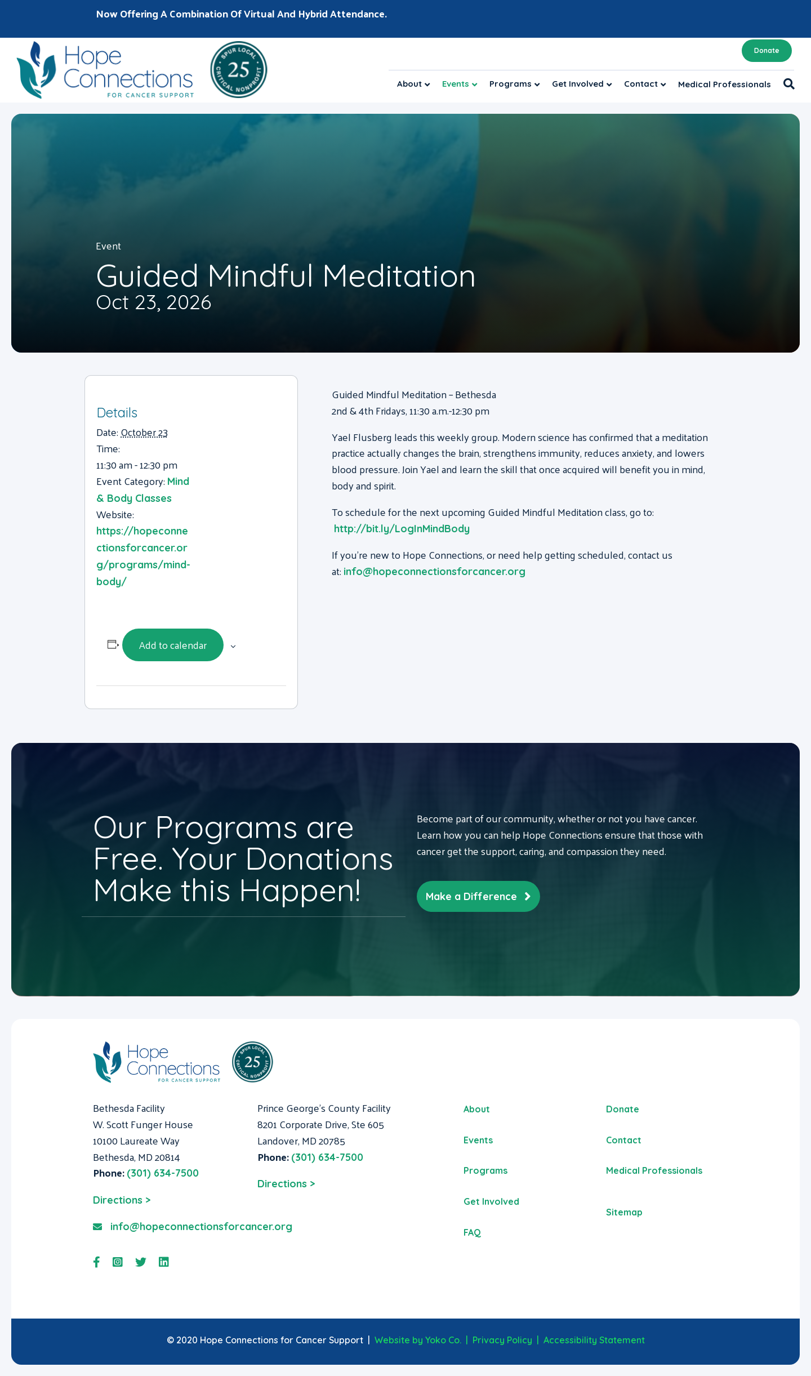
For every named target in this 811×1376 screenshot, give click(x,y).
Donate (766, 50)
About (409, 83)
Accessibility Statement (594, 1340)
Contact (641, 83)
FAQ (472, 1232)
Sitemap (624, 1212)
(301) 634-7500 (163, 1172)
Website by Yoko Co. (418, 1340)
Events (455, 83)
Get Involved (578, 83)
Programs (510, 83)
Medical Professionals (724, 84)
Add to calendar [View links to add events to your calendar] (173, 644)
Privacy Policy (502, 1340)
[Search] (786, 84)
